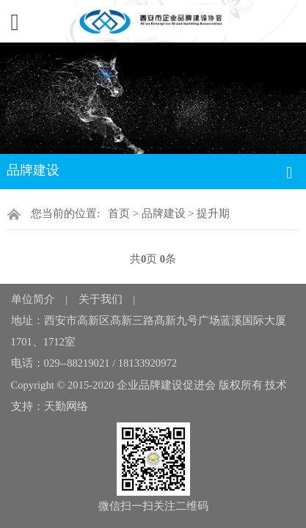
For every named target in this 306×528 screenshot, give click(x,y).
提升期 (213, 213)
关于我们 (101, 299)
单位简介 (33, 299)
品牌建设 (164, 213)
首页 (119, 213)
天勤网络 (66, 406)
